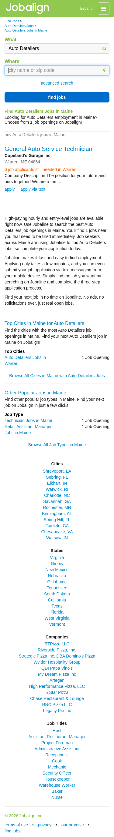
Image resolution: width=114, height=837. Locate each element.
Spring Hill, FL (57, 519)
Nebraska (57, 575)
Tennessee (57, 587)
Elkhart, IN (57, 483)
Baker (57, 791)
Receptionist (57, 754)
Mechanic (57, 767)
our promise (72, 824)
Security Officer (57, 773)
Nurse (57, 797)
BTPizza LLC (57, 643)
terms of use (16, 824)
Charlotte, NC (57, 495)
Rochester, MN (57, 507)
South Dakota (57, 593)
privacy (44, 824)
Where (12, 61)
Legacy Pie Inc (57, 710)
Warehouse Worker (57, 785)
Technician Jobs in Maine (28, 420)
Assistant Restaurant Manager (56, 736)
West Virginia (57, 618)
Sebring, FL (57, 477)
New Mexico (56, 569)
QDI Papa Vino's (57, 668)
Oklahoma (57, 581)
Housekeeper (57, 779)
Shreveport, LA (57, 471)
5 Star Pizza (57, 692)
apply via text (32, 189)
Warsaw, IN (57, 537)
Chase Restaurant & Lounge (57, 698)
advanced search (57, 83)
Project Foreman (57, 742)
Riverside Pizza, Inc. (57, 650)
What (10, 39)
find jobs (57, 97)
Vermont (57, 624)
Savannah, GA (57, 501)
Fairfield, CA (57, 525)
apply (10, 189)
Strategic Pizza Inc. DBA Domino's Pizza (57, 656)
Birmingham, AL (57, 513)
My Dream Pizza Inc (57, 674)
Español (86, 8)
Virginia (57, 557)
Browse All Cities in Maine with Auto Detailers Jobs (57, 375)
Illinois (57, 563)
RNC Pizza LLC (57, 704)
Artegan (57, 680)
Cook (57, 760)
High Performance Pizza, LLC (57, 686)
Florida (57, 612)
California (57, 600)
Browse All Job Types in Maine (57, 444)
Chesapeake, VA (57, 531)
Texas (57, 606)
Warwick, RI (57, 489)
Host (57, 730)
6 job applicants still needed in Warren (40, 169)
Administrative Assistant (57, 748)
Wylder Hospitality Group (57, 662)
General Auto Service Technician (48, 149)
